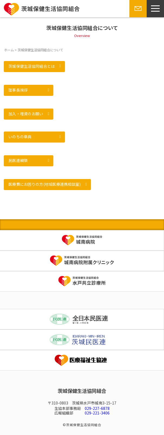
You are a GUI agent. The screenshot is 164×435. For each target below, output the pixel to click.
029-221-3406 (97, 413)
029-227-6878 (97, 408)
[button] (34, 66)
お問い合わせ (137, 16)
